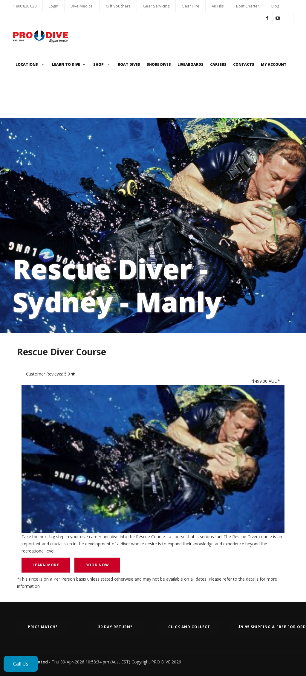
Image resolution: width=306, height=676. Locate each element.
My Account (274, 64)
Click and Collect (189, 626)
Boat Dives (129, 64)
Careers (218, 64)
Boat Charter (247, 6)
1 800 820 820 (24, 6)
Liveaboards (191, 64)
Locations (30, 64)
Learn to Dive (69, 64)
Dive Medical (82, 6)
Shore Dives (159, 64)
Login (53, 6)
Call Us (20, 663)
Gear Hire (190, 6)
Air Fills (218, 6)
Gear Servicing (156, 6)
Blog (275, 6)
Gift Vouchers (118, 6)
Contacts (243, 64)
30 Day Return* (115, 626)
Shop (102, 64)
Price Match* (43, 626)
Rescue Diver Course (61, 352)
